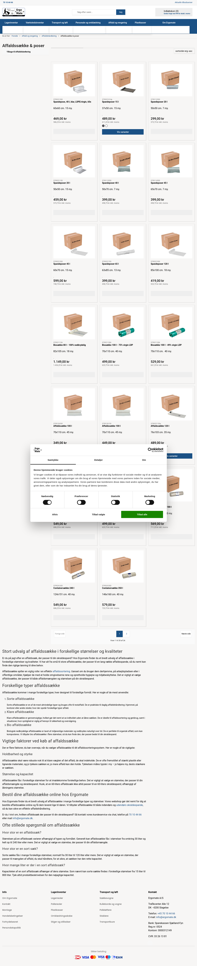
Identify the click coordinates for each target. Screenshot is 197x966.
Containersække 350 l (112, 588)
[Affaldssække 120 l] (171, 404)
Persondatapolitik (11, 927)
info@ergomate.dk (23, 818)
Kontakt (6, 904)
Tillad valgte (98, 514)
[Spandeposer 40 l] (123, 161)
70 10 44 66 (135, 814)
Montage (7, 909)
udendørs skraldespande (129, 805)
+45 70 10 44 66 (166, 913)
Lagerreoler (57, 898)
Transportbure (107, 921)
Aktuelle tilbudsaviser (183, 2)
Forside (15, 36)
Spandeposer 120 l (160, 264)
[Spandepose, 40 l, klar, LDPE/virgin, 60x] (74, 80)
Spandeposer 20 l (159, 102)
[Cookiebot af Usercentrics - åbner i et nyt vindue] (150, 450)
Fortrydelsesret (10, 921)
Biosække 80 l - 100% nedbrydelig (69, 345)
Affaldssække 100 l (62, 426)
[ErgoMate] (13, 12)
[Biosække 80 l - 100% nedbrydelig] (74, 323)
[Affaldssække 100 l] (74, 404)
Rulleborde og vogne (111, 904)
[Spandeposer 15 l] (123, 80)
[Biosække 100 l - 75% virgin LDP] (123, 323)
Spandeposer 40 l (110, 183)
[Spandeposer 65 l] (123, 242)
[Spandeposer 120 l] (171, 242)
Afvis (55, 514)
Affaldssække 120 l (160, 426)
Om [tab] (144, 460)
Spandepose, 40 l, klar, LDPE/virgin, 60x (72, 102)
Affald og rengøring (30, 36)
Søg (120, 12)
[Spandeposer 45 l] (171, 161)
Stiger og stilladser (61, 921)
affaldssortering (61, 671)
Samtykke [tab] (53, 460)
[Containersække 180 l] (171, 485)
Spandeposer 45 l (159, 183)
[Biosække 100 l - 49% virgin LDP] (171, 323)
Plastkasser (57, 909)
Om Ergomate (9, 898)
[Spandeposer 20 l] (171, 80)
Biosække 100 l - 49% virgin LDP (166, 345)
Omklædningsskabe (61, 915)
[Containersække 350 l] (123, 566)
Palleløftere (105, 909)
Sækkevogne (106, 898)
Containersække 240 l (63, 588)
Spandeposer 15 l (110, 102)
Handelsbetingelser (12, 915)
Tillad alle (142, 514)
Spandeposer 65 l (110, 264)
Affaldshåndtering (49, 36)
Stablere (104, 915)
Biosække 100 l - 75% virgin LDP (117, 345)
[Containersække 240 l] (74, 566)
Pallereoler (56, 904)
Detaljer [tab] (98, 460)
